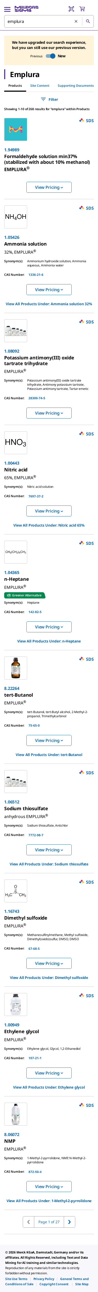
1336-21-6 (35, 274)
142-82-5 (35, 612)
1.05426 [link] (11, 237)
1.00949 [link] (11, 1025)
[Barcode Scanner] (71, 9)
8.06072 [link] (11, 1134)
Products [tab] (15, 85)
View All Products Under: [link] (49, 303)
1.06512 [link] (11, 802)
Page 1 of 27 (48, 1221)
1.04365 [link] (11, 572)
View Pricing (49, 187)
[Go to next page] (69, 1222)
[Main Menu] (7, 9)
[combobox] (49, 21)
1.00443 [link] (11, 463)
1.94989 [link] (11, 150)
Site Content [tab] (39, 85)
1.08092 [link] (11, 351)
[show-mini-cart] (86, 8)
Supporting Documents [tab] (76, 85)
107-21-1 (35, 1058)
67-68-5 (34, 948)
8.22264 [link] (11, 688)
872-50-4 (35, 1172)
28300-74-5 (36, 398)
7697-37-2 (35, 496)
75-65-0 (34, 725)
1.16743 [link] (11, 911)
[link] (47, 162)
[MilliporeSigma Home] (26, 9)
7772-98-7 (35, 835)
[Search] (88, 21)
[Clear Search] (76, 21)
